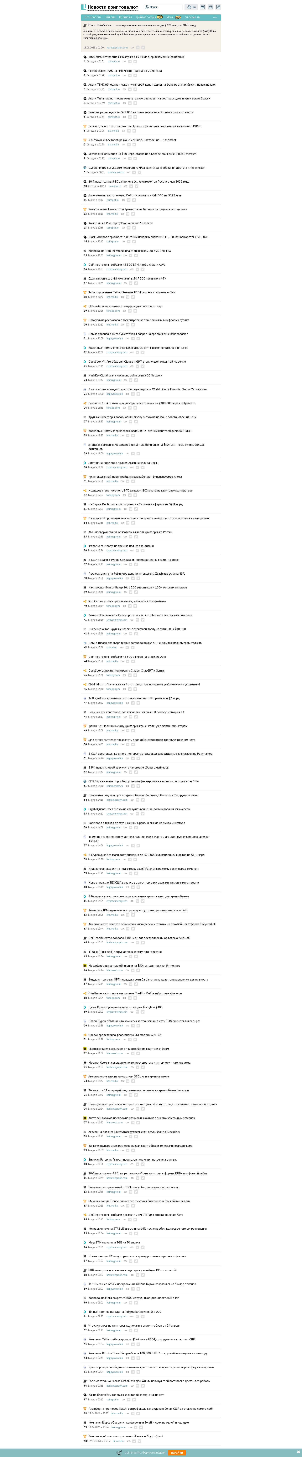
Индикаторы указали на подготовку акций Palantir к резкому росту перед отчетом (143, 868)
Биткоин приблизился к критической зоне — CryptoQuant (126, 1436)
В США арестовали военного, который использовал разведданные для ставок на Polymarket (150, 753)
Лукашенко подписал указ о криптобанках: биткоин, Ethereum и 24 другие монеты (143, 795)
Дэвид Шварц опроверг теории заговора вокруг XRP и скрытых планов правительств (145, 643)
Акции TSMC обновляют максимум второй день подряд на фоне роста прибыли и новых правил (152, 84)
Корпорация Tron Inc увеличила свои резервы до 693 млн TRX (129, 251)
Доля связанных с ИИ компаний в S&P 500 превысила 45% (127, 278)
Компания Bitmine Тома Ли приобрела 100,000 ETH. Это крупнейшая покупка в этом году (147, 1353)
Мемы (170, 17)
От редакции (192, 17)
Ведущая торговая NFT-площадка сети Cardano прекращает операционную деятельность (148, 979)
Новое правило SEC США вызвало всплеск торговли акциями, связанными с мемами (143, 882)
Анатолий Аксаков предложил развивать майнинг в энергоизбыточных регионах (141, 1118)
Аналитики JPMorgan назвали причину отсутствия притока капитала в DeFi (138, 910)
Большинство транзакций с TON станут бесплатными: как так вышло (134, 1187)
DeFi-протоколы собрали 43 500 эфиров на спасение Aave (127, 656)
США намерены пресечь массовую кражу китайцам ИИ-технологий (132, 1270)
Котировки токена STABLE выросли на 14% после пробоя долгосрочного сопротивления (147, 1228)
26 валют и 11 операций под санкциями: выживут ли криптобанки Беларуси (138, 1090)
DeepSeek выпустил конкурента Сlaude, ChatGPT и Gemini (126, 670)
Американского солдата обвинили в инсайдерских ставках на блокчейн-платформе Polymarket (151, 924)
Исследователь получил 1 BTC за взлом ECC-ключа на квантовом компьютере (140, 490)
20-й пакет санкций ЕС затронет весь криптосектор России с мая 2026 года (138, 181)
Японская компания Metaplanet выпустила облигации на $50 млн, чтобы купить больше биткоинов (146, 447)
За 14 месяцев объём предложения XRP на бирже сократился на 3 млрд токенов (142, 1284)
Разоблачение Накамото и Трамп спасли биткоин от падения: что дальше (137, 209)
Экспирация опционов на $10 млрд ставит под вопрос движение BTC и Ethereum (142, 154)
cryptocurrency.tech (117, 269)
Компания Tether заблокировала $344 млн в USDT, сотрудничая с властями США (141, 1339)
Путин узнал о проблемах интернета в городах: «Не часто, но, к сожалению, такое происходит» (152, 1104)
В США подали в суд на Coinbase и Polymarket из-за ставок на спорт (134, 560)
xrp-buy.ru (112, 647)
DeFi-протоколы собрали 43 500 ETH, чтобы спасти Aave (126, 264)
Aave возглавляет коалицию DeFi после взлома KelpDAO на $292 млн (134, 195)
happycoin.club (115, 338)
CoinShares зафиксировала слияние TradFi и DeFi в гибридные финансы (135, 993)
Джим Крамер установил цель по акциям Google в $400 (125, 1007)
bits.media (113, 130)
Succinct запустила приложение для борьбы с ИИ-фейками (127, 601)
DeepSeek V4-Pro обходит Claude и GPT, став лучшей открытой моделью (137, 361)
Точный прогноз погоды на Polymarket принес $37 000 (124, 1311)
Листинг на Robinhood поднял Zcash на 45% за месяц (123, 463)
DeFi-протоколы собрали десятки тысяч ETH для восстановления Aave (135, 1215)
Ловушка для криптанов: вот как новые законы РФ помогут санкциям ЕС (136, 712)
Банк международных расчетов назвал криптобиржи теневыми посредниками (140, 1145)
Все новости (93, 17)
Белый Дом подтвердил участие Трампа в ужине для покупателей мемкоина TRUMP (144, 126)
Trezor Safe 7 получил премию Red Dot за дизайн (121, 546)
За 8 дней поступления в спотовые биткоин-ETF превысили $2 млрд (134, 698)
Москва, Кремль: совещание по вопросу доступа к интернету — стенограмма (139, 1062)
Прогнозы (125, 17)
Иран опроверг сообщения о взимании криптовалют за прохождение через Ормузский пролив (151, 1367)
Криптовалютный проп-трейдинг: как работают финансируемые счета (135, 476)
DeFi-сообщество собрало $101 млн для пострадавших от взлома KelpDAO (139, 938)
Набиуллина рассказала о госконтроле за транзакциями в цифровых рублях (138, 320)
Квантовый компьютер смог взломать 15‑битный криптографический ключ (138, 348)
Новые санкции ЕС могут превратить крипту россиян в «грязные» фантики (137, 1256)
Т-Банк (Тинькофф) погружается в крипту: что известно (125, 952)
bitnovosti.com (115, 970)
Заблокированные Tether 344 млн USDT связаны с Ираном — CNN (131, 292)
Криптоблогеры (146, 17)
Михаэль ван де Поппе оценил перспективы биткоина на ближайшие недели (139, 1201)
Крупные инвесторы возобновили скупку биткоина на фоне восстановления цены (142, 417)
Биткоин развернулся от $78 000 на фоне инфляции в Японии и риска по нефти (140, 112)
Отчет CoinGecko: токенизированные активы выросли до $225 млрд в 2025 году (142, 25)
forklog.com (113, 310)
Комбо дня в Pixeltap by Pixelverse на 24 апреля (120, 223)
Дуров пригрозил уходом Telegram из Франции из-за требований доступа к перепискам (146, 167)
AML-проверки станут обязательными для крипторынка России (130, 532)
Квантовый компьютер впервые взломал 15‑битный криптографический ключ (139, 431)
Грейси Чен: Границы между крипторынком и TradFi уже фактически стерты (137, 726)
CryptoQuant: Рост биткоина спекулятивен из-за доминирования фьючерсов (139, 809)
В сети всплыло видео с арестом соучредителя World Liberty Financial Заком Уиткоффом (147, 389)
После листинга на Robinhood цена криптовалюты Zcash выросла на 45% (136, 573)
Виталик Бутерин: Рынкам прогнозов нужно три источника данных (132, 1159)
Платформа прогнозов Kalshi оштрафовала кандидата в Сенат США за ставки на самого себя (150, 1408)
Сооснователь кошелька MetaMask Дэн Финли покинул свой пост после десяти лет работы (149, 1381)
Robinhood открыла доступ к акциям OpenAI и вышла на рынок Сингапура (136, 823)
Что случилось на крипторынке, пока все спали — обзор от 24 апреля (134, 1325)
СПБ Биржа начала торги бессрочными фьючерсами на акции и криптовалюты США (143, 781)
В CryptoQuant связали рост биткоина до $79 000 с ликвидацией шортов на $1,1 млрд (146, 855)
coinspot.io (114, 61)
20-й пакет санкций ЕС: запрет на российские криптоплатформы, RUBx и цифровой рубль (147, 1173)
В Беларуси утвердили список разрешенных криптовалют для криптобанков (139, 896)
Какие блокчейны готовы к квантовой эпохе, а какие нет (126, 1395)
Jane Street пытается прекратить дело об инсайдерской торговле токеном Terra (141, 740)
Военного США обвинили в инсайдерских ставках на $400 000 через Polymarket (142, 403)
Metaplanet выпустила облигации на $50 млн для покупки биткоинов (134, 965)
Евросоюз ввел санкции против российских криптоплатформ (128, 1049)
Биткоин (110, 17)
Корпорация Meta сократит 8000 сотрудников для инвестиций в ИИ (133, 1298)
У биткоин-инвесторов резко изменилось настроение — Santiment (132, 140)
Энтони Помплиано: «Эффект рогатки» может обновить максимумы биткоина (140, 615)
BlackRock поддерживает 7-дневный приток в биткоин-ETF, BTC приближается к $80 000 (148, 237)
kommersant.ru (116, 172)
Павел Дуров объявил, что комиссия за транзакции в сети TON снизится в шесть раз (144, 1021)
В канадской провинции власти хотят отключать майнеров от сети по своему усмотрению (148, 518)
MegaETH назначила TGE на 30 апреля (114, 1242)
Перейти (177, 1452)
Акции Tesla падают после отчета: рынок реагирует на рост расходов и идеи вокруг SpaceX (149, 98)
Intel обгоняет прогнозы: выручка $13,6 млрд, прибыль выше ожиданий (136, 57)
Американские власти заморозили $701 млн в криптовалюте (128, 1076)
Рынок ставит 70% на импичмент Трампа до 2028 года (125, 71)
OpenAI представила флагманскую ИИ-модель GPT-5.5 (125, 1035)
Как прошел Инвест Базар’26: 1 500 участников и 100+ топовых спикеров (137, 587)
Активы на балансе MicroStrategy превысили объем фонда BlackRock (134, 1132)
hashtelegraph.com (117, 47)
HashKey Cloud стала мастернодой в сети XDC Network (125, 375)
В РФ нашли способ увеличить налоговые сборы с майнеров (128, 767)
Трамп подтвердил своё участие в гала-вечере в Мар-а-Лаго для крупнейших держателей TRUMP (148, 839)
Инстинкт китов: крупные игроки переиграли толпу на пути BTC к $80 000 (137, 629)
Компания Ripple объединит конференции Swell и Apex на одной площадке (138, 1422)
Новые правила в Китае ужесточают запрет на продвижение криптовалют (138, 334)
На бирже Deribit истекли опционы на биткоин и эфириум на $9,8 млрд (135, 504)
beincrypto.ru (114, 255)
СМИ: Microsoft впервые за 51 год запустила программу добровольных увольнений (144, 684)
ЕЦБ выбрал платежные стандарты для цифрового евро (125, 306)
